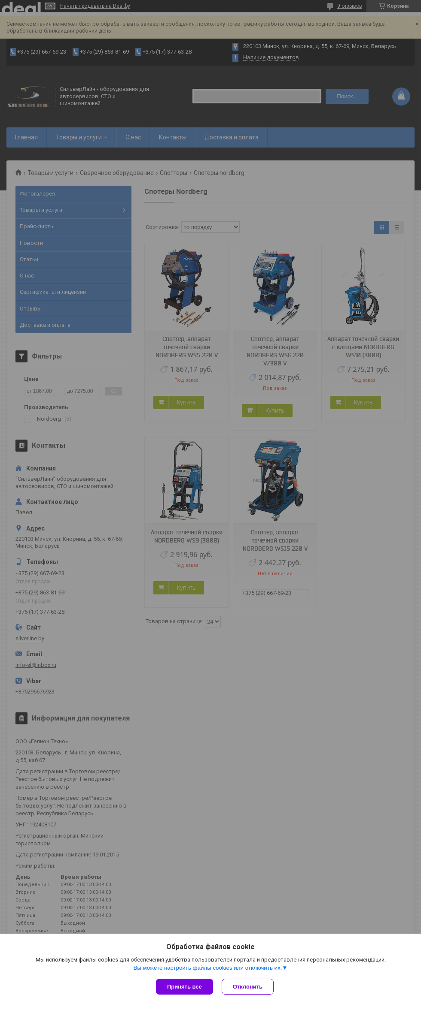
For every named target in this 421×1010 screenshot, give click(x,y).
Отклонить (247, 986)
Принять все (184, 986)
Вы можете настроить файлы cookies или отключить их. (207, 968)
